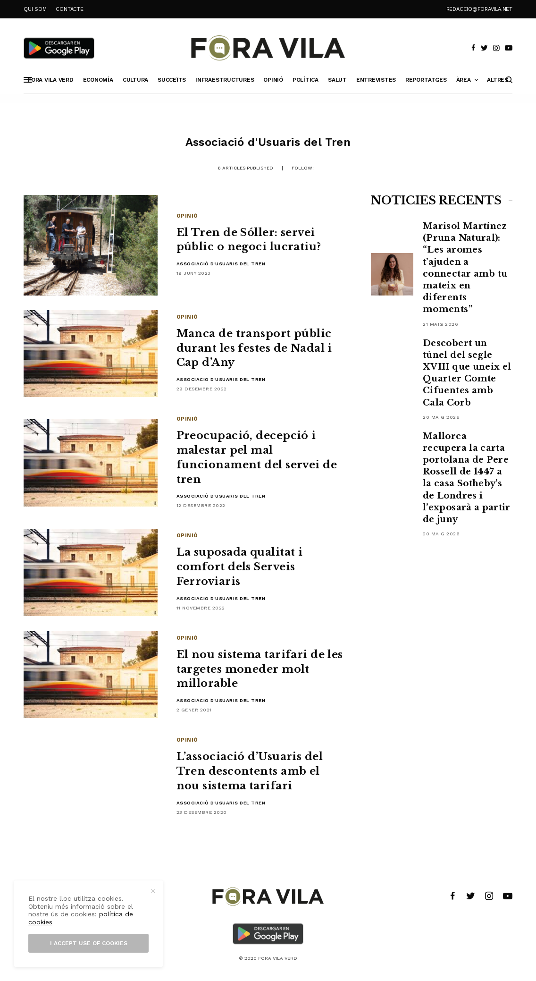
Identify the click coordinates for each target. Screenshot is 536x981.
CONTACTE (69, 9)
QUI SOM (35, 9)
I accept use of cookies (88, 943)
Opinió (187, 216)
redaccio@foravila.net (479, 9)
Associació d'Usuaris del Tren (221, 263)
